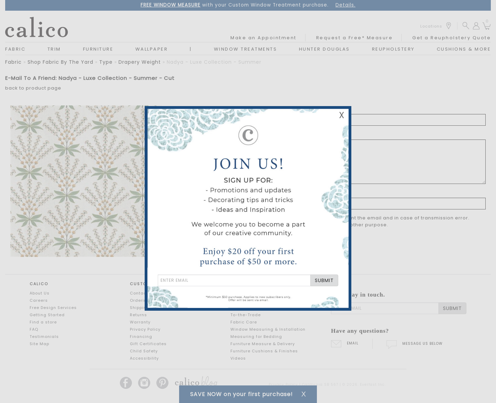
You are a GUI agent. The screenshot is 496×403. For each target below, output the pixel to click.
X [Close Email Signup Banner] (341, 115)
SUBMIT (324, 280)
